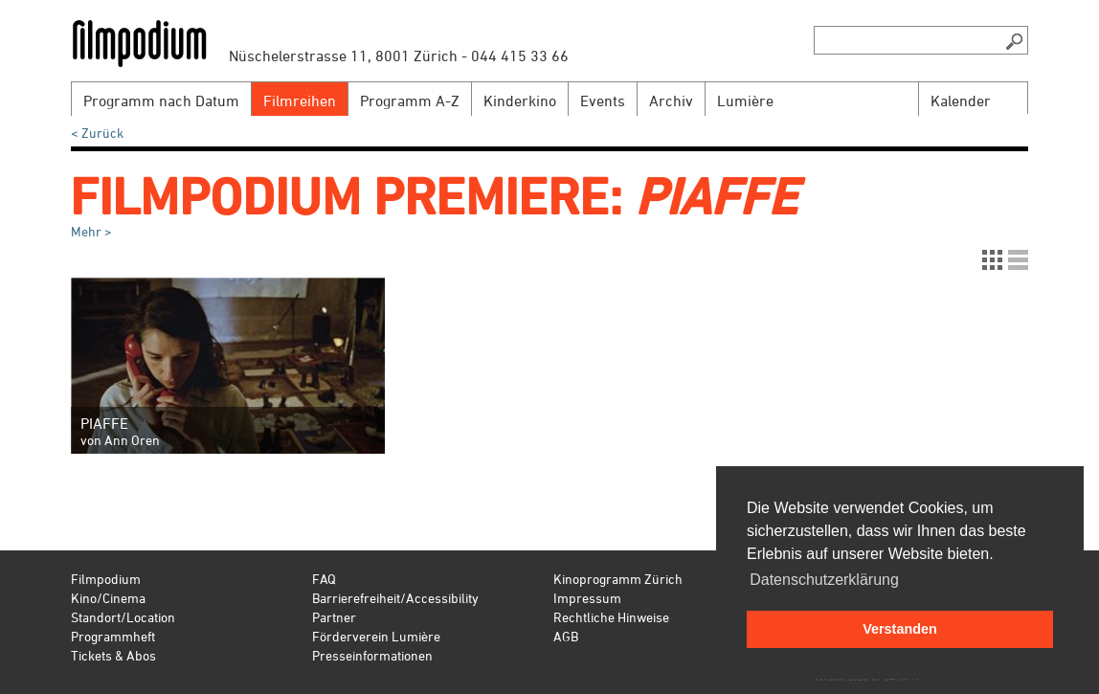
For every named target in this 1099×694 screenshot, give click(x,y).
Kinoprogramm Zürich (618, 579)
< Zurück (97, 132)
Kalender (961, 100)
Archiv (671, 100)
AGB (565, 636)
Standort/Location (123, 617)
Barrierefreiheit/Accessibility (395, 598)
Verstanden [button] (900, 629)
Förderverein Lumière (376, 636)
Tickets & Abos (113, 655)
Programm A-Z (410, 100)
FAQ (324, 579)
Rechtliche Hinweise (611, 617)
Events (602, 100)
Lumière (745, 100)
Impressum (587, 598)
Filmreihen (299, 100)
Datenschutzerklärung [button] (824, 579)
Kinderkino (519, 100)
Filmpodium (106, 579)
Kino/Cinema (108, 598)
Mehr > (91, 231)
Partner (334, 617)
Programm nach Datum (161, 100)
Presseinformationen (372, 655)
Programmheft (113, 636)
